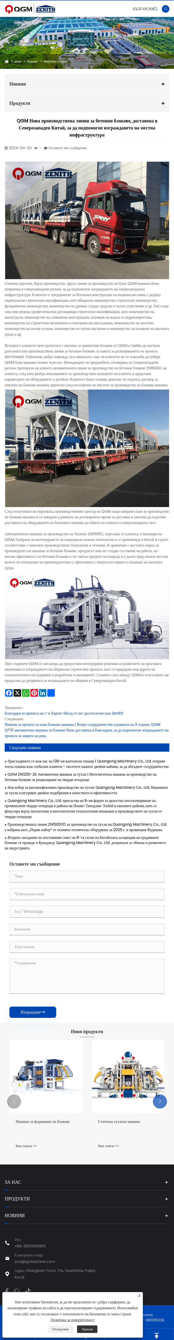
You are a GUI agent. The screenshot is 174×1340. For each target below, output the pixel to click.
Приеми (87, 1329)
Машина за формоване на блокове (43, 1121)
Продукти (19, 103)
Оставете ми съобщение (67, 148)
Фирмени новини (56, 61)
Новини (32, 61)
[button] (14, 1101)
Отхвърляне (60, 1329)
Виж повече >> (26, 1146)
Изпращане (33, 1012)
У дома (16, 61)
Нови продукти (87, 1031)
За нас (13, 1182)
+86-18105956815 (30, 1246)
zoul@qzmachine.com (35, 1261)
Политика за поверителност (73, 1320)
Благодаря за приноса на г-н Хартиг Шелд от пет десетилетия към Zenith (64, 713)
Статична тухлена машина (119, 1121)
